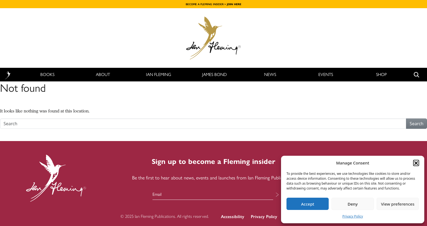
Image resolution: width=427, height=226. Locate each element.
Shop (381, 74)
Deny (353, 204)
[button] (416, 163)
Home (8, 75)
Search (416, 124)
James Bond (214, 74)
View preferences (397, 204)
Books (47, 74)
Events (325, 74)
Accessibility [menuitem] (232, 216)
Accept (307, 204)
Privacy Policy (352, 216)
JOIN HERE (234, 4)
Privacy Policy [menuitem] (264, 216)
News (270, 74)
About (103, 74)
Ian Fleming (158, 74)
